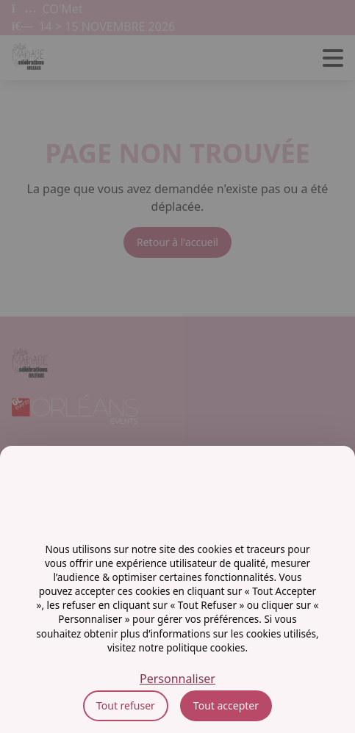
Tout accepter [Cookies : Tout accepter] (226, 705)
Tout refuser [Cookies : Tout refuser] (125, 705)
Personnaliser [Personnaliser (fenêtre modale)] (177, 679)
